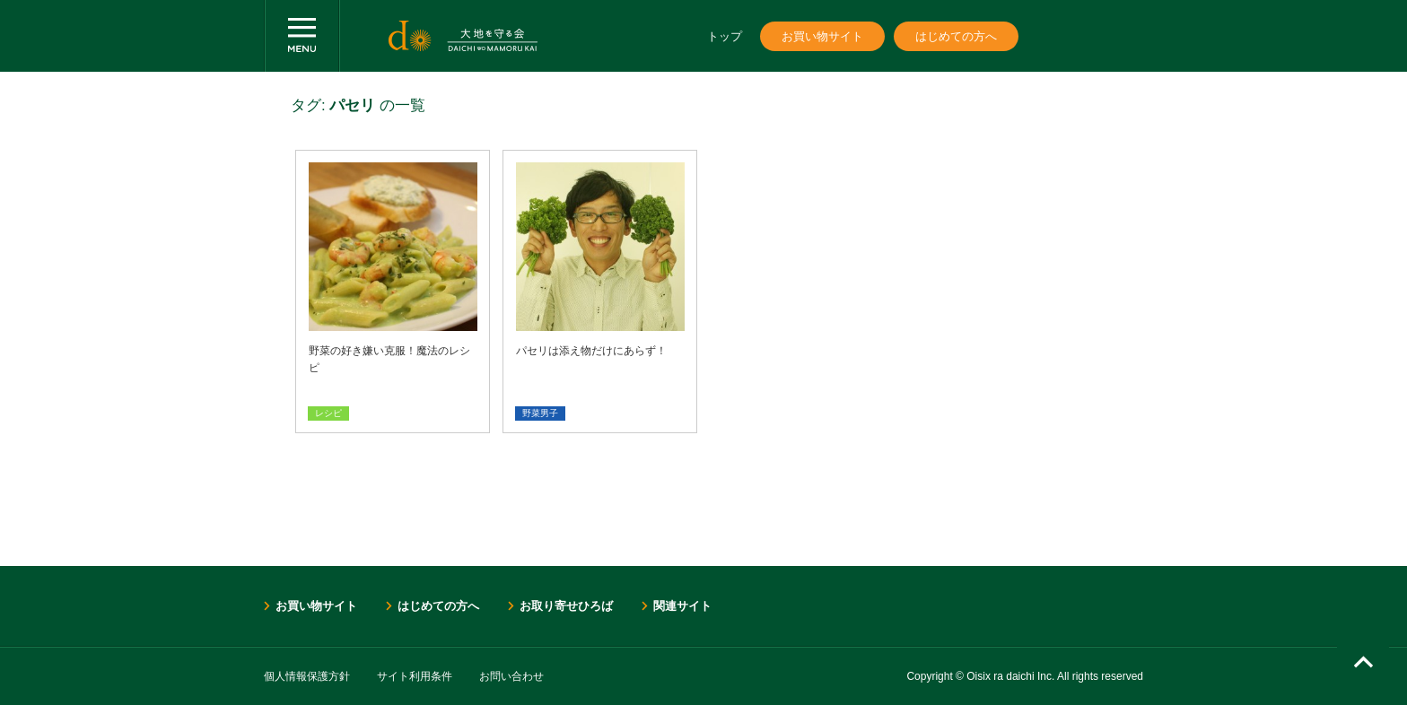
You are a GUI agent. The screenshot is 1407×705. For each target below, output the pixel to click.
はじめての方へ (956, 36)
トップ (724, 36)
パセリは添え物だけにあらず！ (591, 350)
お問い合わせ (511, 676)
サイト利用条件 (414, 676)
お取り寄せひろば (566, 606)
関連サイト (682, 606)
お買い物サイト (822, 36)
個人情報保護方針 (307, 676)
